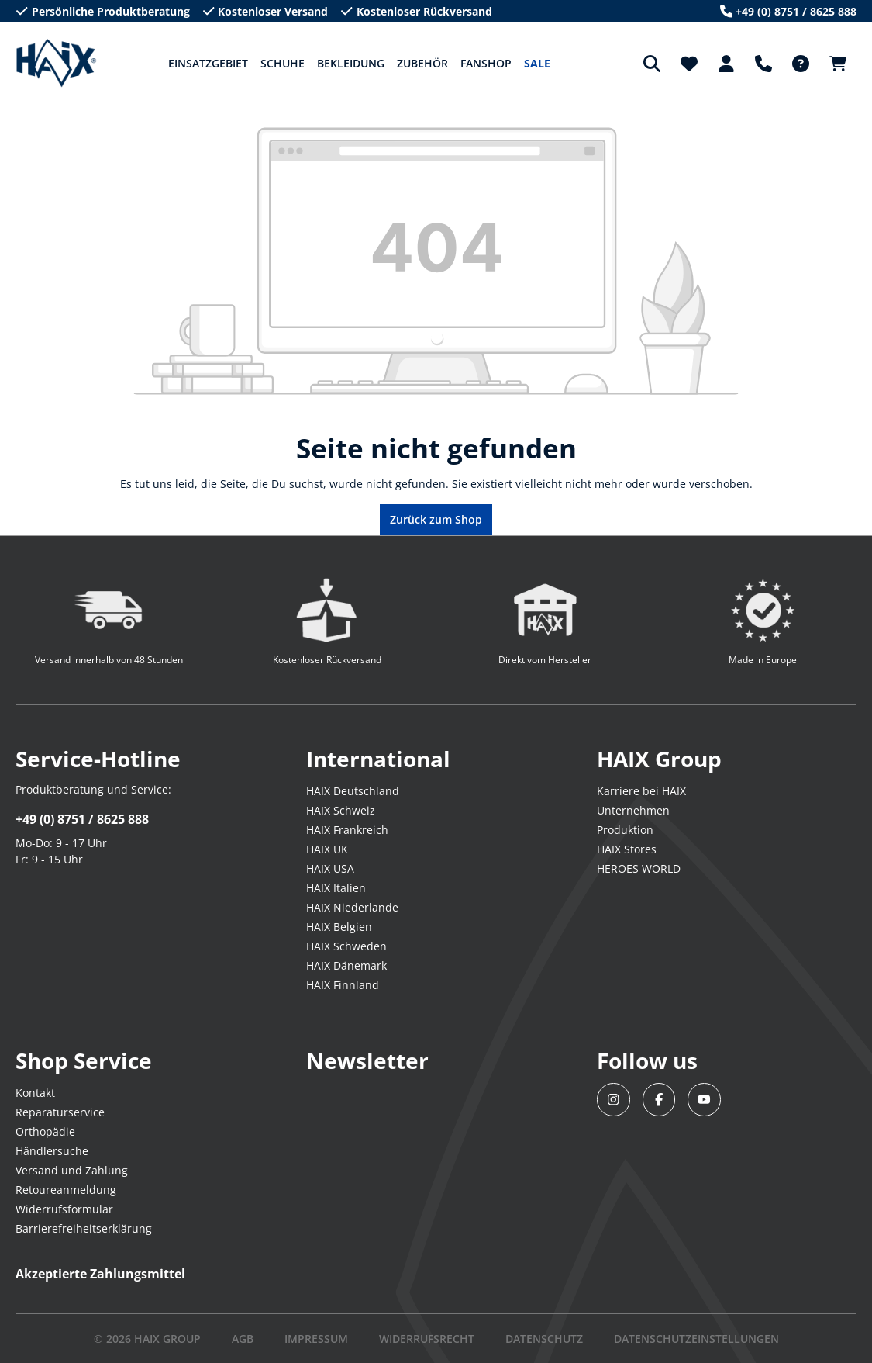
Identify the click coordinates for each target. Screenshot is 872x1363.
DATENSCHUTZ (544, 1338)
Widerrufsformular (64, 1209)
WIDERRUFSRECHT (426, 1338)
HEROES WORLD (639, 868)
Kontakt (35, 1092)
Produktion (625, 829)
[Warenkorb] (837, 63)
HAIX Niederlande (352, 907)
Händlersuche (52, 1150)
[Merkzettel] (689, 63)
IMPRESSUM (316, 1338)
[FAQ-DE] (800, 63)
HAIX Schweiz (340, 810)
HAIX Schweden (346, 946)
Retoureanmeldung (66, 1189)
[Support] (763, 63)
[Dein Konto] (726, 63)
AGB (242, 1338)
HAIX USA (330, 868)
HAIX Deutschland (352, 791)
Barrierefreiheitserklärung (84, 1228)
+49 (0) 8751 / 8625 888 (82, 819)
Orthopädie (45, 1131)
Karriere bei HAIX (641, 791)
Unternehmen (633, 810)
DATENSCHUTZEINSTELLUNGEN (696, 1338)
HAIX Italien (336, 887)
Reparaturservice (60, 1112)
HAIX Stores (627, 849)
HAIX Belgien (339, 926)
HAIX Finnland (342, 984)
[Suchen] (651, 63)
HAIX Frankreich (347, 829)
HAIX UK (327, 849)
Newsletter (367, 1060)
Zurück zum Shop (436, 519)
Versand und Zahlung (72, 1170)
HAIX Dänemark (346, 965)
